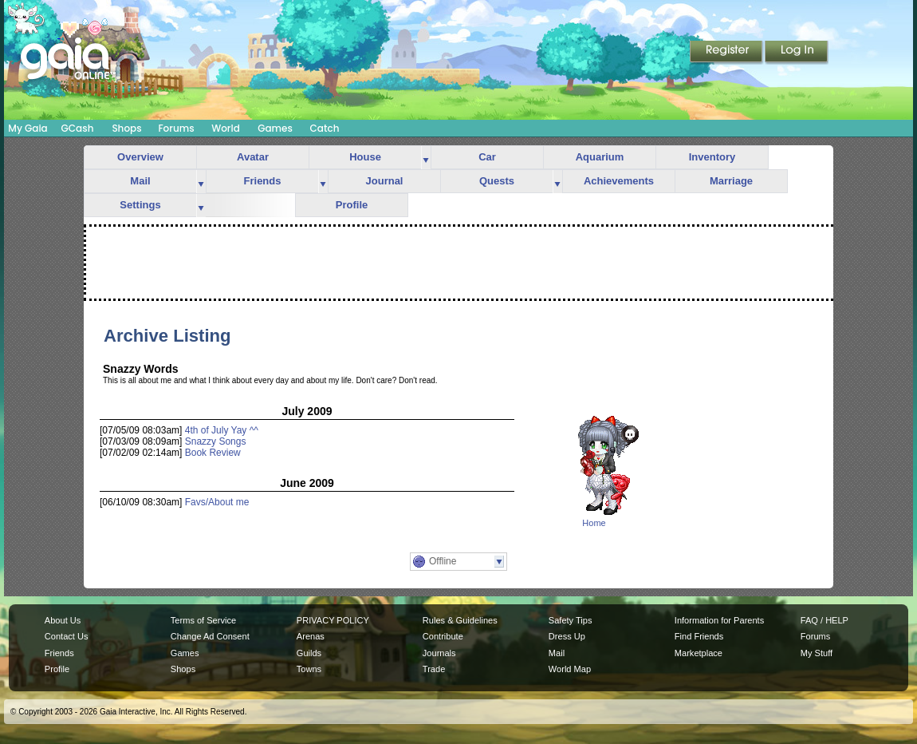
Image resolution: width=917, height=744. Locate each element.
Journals (439, 653)
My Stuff (816, 653)
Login (796, 53)
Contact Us (67, 636)
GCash (77, 128)
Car (487, 157)
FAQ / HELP (824, 620)
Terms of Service (203, 620)
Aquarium (600, 157)
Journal (384, 181)
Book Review (213, 452)
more (426, 157)
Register (727, 53)
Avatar (253, 157)
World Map (570, 669)
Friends (262, 181)
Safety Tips (570, 620)
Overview (140, 157)
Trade (434, 669)
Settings (140, 205)
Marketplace (698, 653)
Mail (140, 181)
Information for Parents (719, 620)
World (225, 128)
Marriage (731, 181)
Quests (496, 181)
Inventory (712, 157)
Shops (126, 128)
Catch (325, 128)
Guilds (309, 653)
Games (275, 128)
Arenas (311, 636)
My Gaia (27, 128)
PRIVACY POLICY (333, 620)
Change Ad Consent (210, 636)
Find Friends (699, 636)
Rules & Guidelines (460, 620)
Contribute (443, 636)
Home (593, 523)
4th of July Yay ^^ (221, 430)
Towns (309, 669)
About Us (63, 620)
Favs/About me (217, 502)
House (365, 157)
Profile (352, 205)
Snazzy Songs (215, 441)
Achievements (619, 181)
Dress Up (567, 636)
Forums (176, 128)
